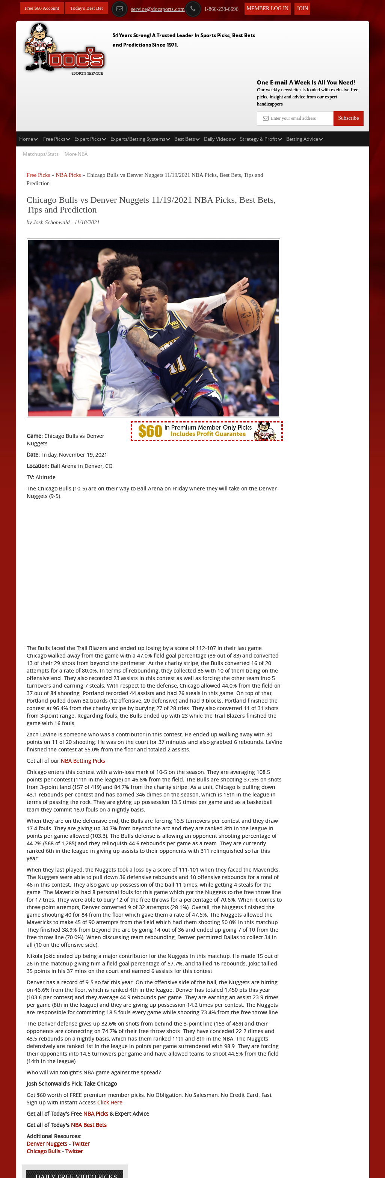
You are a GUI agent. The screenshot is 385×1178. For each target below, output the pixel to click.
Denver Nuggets (47, 1134)
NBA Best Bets (89, 1115)
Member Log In (275, 8)
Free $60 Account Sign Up (310, 267)
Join (310, 8)
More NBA (76, 100)
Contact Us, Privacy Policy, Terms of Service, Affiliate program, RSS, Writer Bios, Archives (234, 1168)
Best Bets (187, 84)
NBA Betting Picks (83, 699)
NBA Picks (68, 121)
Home (28, 84)
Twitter (81, 1134)
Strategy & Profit (261, 84)
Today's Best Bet (91, 8)
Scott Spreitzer (321, 197)
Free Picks (56, 84)
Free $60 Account (43, 8)
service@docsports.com (155, 9)
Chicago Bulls (43, 1142)
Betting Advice (304, 84)
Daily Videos (220, 84)
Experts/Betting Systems (140, 84)
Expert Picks (90, 84)
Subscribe (348, 64)
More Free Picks (336, 139)
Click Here (153, 1093)
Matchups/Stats (41, 100)
